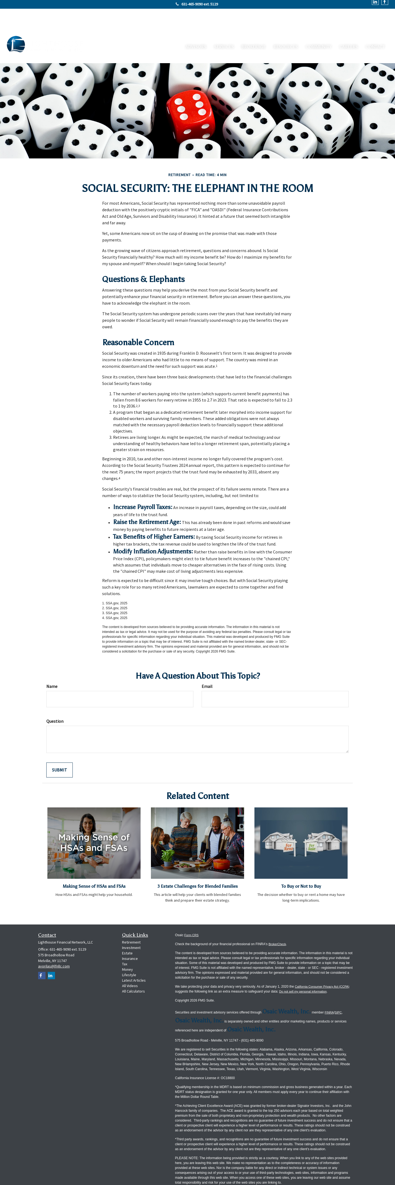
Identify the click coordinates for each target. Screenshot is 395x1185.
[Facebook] (41, 957)
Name (51, 661)
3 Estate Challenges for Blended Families (198, 864)
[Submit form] (59, 744)
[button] (216, 26)
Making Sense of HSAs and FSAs (94, 860)
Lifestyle (129, 956)
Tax (124, 945)
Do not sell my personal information (316, 973)
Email (207, 661)
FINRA (330, 994)
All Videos (130, 967)
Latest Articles (134, 961)
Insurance (130, 940)
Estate (127, 934)
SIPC (339, 994)
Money (127, 950)
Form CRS (192, 916)
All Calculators (133, 972)
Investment (131, 929)
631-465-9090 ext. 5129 (197, 4)
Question (54, 696)
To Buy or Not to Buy (301, 860)
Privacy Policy (185, 1173)
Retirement (131, 923)
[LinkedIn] (51, 957)
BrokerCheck (278, 925)
